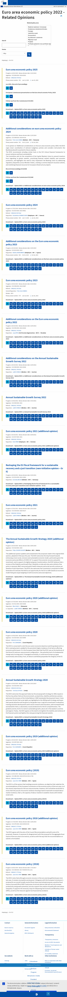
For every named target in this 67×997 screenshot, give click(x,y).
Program (33, 972)
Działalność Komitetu (33, 965)
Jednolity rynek (38, 33)
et (29, 113)
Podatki (38, 42)
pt (22, 117)
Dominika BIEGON (17, 480)
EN (11, 88)
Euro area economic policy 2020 (21, 632)
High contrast (36, 994)
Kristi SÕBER (16, 442)
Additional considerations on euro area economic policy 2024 (33, 130)
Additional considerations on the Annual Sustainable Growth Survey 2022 (32, 360)
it (50, 113)
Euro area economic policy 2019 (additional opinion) (32, 736)
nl (14, 117)
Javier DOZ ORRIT (17, 781)
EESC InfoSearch (29, 933)
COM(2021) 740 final (16, 370)
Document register (30, 928)
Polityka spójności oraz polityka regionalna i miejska (38, 44)
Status (4, 49)
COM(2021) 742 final (16, 330)
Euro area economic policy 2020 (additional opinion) (32, 598)
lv (54, 113)
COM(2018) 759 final (16, 745)
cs (18, 113)
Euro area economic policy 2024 (21, 205)
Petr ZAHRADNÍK (17, 643)
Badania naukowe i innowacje (38, 27)
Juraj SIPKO (16, 333)
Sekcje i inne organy (33, 986)
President (33, 979)
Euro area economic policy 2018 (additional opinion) (32, 818)
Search (4, 41)
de (25, 113)
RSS (62, 16)
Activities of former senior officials (52, 950)
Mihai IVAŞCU (16, 606)
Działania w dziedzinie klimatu (38, 29)
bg (11, 113)
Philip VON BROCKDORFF (19, 550)
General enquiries (9, 933)
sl (32, 117)
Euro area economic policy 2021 (21, 505)
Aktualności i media (33, 976)
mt (11, 117)
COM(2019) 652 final (16, 640)
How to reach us (9, 928)
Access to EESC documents (52, 942)
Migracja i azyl (38, 40)
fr (39, 113)
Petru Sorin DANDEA (18, 140)
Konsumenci (38, 35)
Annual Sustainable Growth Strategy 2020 (27, 680)
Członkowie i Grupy (33, 983)
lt (54, 523)
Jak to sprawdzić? (59, 6)
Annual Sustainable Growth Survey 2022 (26, 397)
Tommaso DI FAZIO (17, 690)
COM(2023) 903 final (16, 213)
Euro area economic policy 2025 (21, 69)
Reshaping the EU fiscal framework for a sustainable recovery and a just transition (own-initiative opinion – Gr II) (34, 468)
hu (61, 113)
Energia (38, 31)
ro (25, 117)
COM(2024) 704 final (16, 78)
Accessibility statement (51, 954)
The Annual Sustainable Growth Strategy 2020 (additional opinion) (35, 540)
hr (47, 113)
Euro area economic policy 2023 (21, 280)
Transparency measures (51, 940)
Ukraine (33, 990)
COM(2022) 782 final (16, 288)
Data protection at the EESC (52, 928)
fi (36, 117)
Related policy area (33, 23)
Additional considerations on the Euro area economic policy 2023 (32, 243)
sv (40, 117)
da (22, 113)
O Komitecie (33, 961)
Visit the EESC (8, 930)
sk (29, 117)
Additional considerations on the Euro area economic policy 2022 (32, 321)
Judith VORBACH (17, 372)
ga (43, 113)
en (36, 113)
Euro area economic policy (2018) (22, 864)
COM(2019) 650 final (16, 688)
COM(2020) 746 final (16, 439)
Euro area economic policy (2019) (22, 770)
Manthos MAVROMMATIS (19, 253)
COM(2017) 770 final (16, 826)
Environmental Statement (52, 930)
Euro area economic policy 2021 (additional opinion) (32, 431)
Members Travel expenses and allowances (53, 946)
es (14, 113)
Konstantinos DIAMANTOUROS (20, 215)
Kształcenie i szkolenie (38, 38)
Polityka (33, 969)
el (32, 113)
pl (18, 117)
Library (26, 930)
